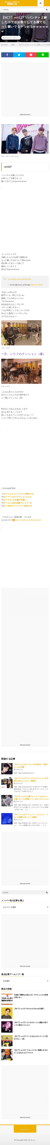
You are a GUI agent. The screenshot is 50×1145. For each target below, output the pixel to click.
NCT (16, 37)
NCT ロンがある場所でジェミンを (17, 503)
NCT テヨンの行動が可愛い (14, 500)
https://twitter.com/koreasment (28, 520)
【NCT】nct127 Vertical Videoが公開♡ (29, 1009)
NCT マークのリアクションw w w (17, 497)
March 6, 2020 (36, 285)
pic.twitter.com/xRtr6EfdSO (19, 279)
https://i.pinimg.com (12, 156)
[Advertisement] (25, 87)
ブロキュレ (31, 1140)
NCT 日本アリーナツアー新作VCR (17, 506)
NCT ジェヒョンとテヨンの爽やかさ (18, 494)
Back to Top (25, 1130)
